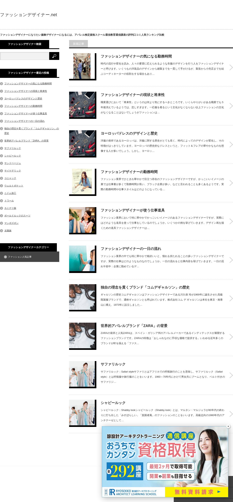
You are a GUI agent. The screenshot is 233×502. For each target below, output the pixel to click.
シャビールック (113, 377)
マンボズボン (11, 223)
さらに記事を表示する (149, 416)
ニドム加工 (10, 193)
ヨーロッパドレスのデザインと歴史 (129, 128)
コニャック (10, 178)
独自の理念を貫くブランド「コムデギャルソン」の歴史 (145, 270)
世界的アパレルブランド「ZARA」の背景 (134, 306)
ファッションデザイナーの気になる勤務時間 (136, 56)
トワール (9, 200)
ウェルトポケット (13, 185)
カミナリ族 (10, 208)
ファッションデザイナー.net (28, 15)
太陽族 (7, 230)
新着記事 (79, 43)
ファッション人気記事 (20, 256)
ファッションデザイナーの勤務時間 (129, 163)
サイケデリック (12, 170)
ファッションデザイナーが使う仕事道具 (133, 199)
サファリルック (113, 342)
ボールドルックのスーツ (17, 215)
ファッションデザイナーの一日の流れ (131, 235)
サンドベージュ (12, 163)
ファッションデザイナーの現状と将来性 (133, 92)
